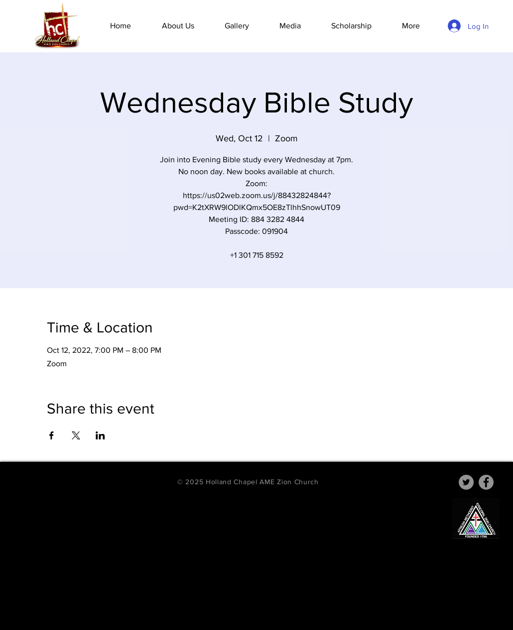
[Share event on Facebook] (51, 435)
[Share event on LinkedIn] (100, 435)
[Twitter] (466, 482)
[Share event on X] (76, 435)
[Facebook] (486, 482)
